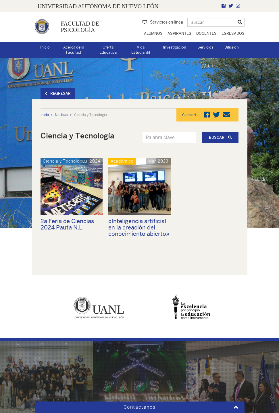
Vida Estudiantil (140, 50)
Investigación (174, 47)
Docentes (206, 33)
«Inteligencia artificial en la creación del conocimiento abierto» (138, 227)
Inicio (45, 47)
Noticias (61, 115)
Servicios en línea (163, 22)
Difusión (231, 47)
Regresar (58, 93)
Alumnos (153, 33)
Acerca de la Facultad (73, 50)
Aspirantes (179, 33)
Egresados (233, 33)
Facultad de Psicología (80, 26)
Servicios (205, 47)
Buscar (220, 137)
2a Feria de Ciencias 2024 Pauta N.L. (67, 224)
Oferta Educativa (108, 50)
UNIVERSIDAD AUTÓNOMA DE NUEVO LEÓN (98, 6)
